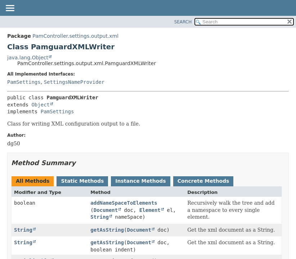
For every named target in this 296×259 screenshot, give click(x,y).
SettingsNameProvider (74, 82)
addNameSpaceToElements (123, 203)
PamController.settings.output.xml (75, 36)
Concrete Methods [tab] (203, 181)
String (99, 217)
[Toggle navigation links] (10, 9)
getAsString (107, 230)
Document (106, 210)
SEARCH (183, 21)
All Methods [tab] (32, 181)
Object (40, 105)
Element (150, 210)
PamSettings (24, 82)
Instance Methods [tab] (140, 181)
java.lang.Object (27, 57)
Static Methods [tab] (82, 181)
